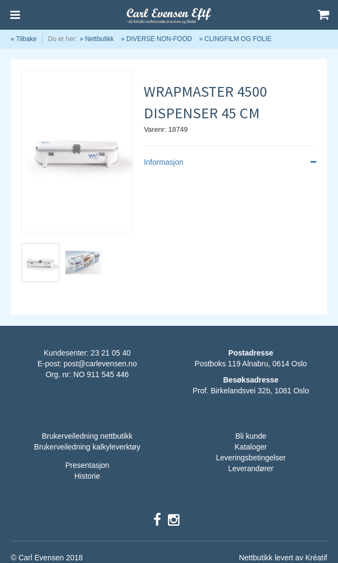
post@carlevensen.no (100, 363)
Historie (87, 476)
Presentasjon (87, 465)
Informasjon (230, 162)
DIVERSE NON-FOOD (159, 39)
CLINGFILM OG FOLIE (238, 39)
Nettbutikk (99, 39)
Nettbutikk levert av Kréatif (283, 557)
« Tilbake (24, 39)
